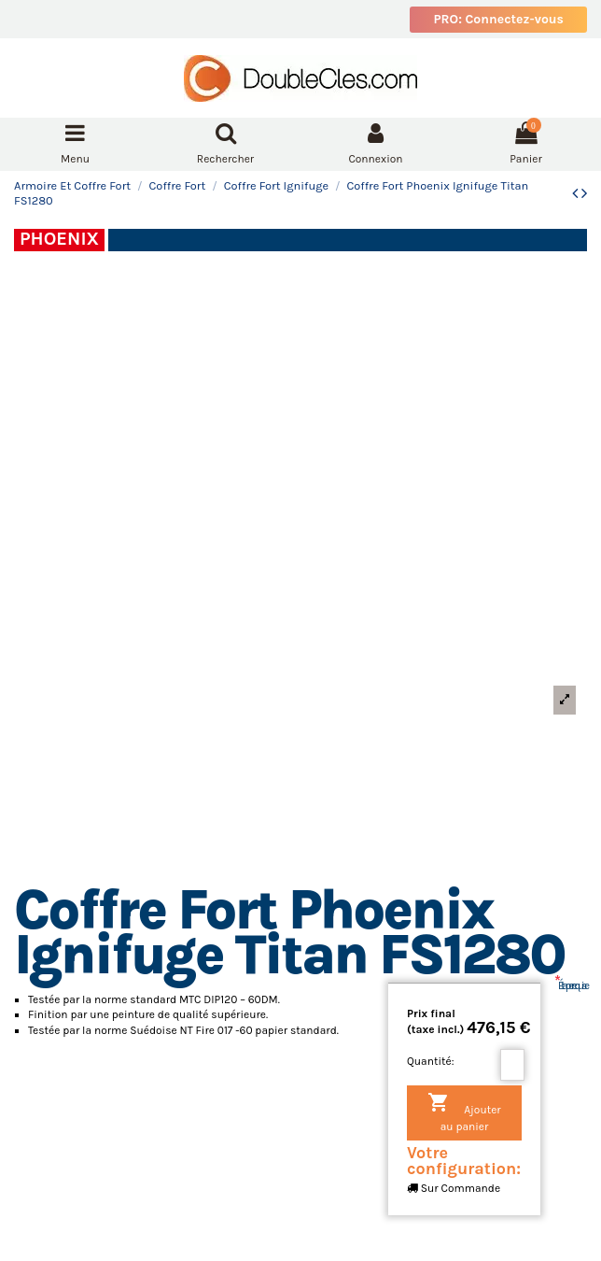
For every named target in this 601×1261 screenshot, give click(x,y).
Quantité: (430, 1061)
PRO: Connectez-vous (498, 19)
